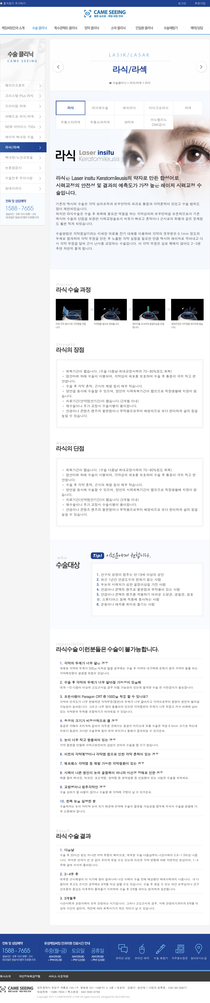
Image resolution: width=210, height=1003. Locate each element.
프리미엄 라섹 (15, 106)
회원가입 (200, 3)
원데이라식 (13, 188)
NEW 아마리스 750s (20, 126)
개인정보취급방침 (29, 976)
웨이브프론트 (15, 85)
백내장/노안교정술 (19, 157)
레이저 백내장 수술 (19, 137)
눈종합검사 (13, 167)
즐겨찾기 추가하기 (13, 3)
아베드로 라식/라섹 (19, 116)
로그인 (182, 3)
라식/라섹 (12, 147)
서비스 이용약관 (58, 976)
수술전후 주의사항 (19, 178)
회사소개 (5, 976)
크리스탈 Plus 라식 (19, 95)
